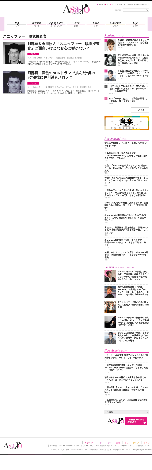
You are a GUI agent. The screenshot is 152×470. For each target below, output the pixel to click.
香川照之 (78, 58)
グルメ (136, 442)
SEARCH (118, 10)
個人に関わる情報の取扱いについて (104, 446)
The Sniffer (37, 58)
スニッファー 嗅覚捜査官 (54, 58)
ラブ (127, 442)
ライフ (147, 442)
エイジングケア (104, 442)
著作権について (127, 446)
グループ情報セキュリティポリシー (73, 446)
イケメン (33, 54)
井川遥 (75, 87)
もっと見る (139, 110)
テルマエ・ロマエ (64, 87)
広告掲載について (143, 446)
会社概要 (53, 446)
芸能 (118, 442)
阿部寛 (70, 58)
